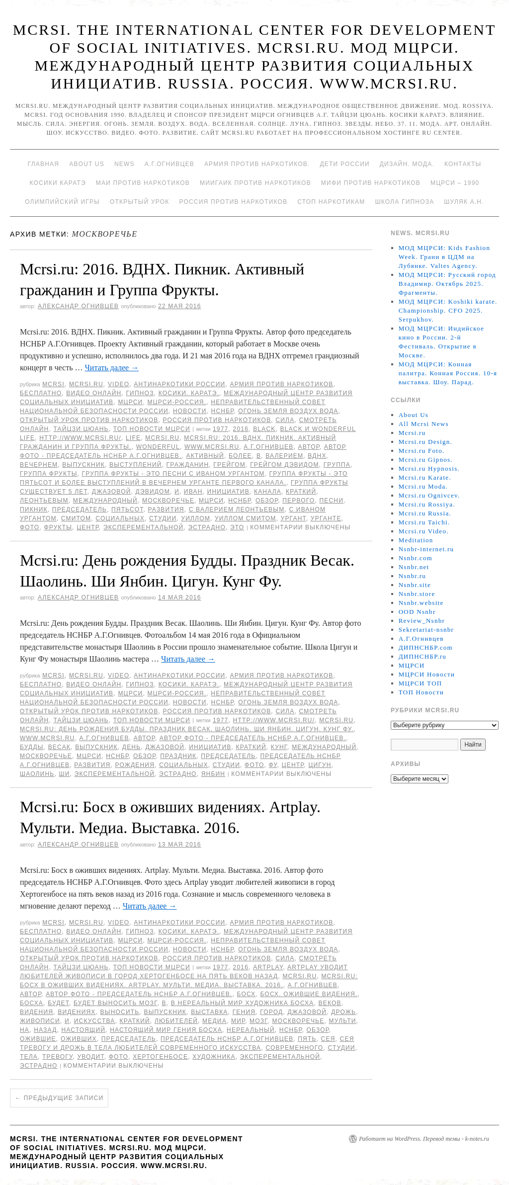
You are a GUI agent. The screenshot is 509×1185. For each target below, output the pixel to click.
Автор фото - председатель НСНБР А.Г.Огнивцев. (253, 738)
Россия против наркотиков (233, 201)
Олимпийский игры (62, 201)
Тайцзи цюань (80, 428)
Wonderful (158, 446)
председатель (79, 509)
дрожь (343, 1012)
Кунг (279, 747)
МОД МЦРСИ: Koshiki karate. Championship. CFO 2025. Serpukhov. (448, 310)
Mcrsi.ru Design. (426, 441)
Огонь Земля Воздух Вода (288, 411)
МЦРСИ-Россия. (177, 402)
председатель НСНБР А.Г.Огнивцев (227, 1038)
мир (238, 1020)
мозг (258, 1020)
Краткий (301, 491)
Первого (298, 500)
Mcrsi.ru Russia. (425, 513)
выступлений (135, 464)
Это (237, 527)
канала (267, 491)
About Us (86, 164)
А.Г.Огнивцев (169, 164)
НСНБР (222, 411)
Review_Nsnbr (422, 620)
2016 (241, 428)
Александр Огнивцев (78, 306)
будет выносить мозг (115, 1003)
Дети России (345, 164)
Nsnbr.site (415, 585)
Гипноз (140, 393)
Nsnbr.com (415, 558)
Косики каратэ (58, 182)
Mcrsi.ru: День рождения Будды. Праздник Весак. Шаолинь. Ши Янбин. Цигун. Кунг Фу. (186, 729)
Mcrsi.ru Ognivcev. (429, 495)
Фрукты (58, 527)
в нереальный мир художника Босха (242, 1003)
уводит (90, 1056)
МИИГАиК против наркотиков (255, 182)
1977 (221, 428)
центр (88, 527)
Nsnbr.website (421, 602)
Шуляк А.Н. (464, 201)
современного (294, 1047)
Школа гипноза (404, 201)
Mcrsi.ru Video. (424, 531)
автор (309, 446)
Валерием (284, 455)
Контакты (462, 164)
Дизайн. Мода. (407, 164)
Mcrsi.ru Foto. (422, 450)
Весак (59, 747)
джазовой (111, 491)
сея (328, 1038)
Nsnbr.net (414, 567)
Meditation (416, 540)
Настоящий (84, 1029)
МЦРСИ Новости (427, 674)
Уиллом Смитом (245, 518)
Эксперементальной (143, 527)
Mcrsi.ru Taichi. (424, 522)
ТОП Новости (421, 692)
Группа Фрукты (48, 473)
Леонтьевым (44, 500)
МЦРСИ (130, 402)
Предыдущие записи (59, 1098)
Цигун (319, 765)
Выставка (209, 1012)
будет (58, 1003)
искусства (94, 1020)
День (131, 747)
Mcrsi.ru (86, 384)
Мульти (342, 1020)
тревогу (57, 1056)
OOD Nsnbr (417, 611)
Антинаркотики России (179, 384)
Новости (190, 411)
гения (244, 1012)
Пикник (34, 509)
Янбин (213, 773)
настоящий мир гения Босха (166, 1029)
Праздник (178, 756)
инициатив (228, 491)
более (240, 455)
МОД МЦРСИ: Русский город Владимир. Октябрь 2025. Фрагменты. (447, 283)
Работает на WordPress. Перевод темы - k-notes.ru (424, 1138)
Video (118, 384)
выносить (120, 1012)
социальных (120, 518)
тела (29, 1056)
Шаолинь (37, 773)
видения (36, 1012)
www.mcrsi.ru (211, 446)
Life (133, 437)
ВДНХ (317, 455)
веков (330, 1003)
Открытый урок (139, 201)
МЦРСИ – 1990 (454, 182)
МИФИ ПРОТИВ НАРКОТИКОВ (371, 182)
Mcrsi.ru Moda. (423, 486)
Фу (273, 765)
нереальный (251, 1029)
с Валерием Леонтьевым (237, 509)
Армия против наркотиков (281, 384)
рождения (135, 765)
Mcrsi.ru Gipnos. (426, 459)
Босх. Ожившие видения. (308, 994)
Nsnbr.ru (412, 576)
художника (213, 1056)
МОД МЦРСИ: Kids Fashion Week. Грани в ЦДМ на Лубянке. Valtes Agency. (445, 256)
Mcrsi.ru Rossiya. (427, 504)
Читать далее (112, 367)
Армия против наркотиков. (257, 164)
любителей (176, 1020)
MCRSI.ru (162, 437)
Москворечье (168, 500)
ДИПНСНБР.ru (423, 656)
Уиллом (195, 518)
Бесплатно (41, 393)
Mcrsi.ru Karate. (425, 477)
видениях (76, 1012)
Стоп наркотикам (331, 201)
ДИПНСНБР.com (426, 647)
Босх (246, 994)
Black (264, 428)
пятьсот (127, 509)
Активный (205, 455)
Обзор (266, 500)
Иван (193, 491)
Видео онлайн (93, 393)
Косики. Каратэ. (189, 393)
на (24, 1029)
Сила (284, 420)
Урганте (326, 518)
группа (337, 464)
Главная (43, 164)
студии (162, 518)
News (124, 164)
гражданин (188, 464)
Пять (307, 1038)
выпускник (83, 464)
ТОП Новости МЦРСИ (151, 428)
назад (45, 1029)
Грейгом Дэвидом (284, 464)
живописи (40, 1020)
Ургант (293, 518)
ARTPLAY (268, 967)
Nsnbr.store (417, 593)
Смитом (76, 518)
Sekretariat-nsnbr (426, 629)
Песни (331, 500)
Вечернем (39, 464)
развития (166, 509)
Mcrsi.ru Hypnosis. (429, 468)
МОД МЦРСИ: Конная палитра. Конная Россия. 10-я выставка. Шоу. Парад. (448, 373)
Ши (64, 773)
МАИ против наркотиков (143, 182)
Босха (31, 1003)
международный (105, 500)
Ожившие (38, 1038)
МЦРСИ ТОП (420, 683)
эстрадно (207, 527)
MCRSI (53, 384)
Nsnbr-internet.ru (426, 549)
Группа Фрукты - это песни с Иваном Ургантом (173, 473)
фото (29, 527)
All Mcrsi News (424, 423)
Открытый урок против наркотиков (89, 420)
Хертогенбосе (160, 1056)
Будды (32, 747)
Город (271, 1012)
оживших (79, 1038)
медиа (214, 1020)
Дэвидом (153, 491)
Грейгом (229, 464)
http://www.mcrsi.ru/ (80, 437)
